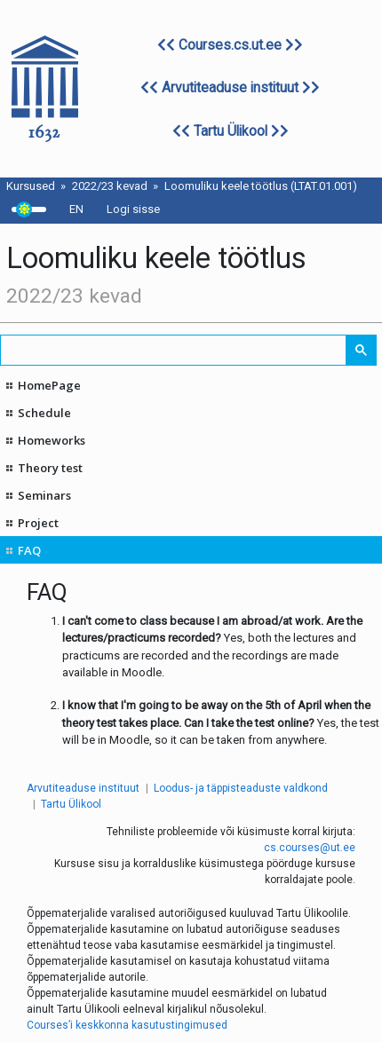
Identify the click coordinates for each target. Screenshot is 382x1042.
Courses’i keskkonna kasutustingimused (127, 1025)
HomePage (49, 385)
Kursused (30, 186)
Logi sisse (133, 209)
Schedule (44, 413)
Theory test (50, 468)
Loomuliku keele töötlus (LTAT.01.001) (260, 186)
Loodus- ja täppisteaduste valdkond (241, 788)
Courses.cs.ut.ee (230, 45)
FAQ (29, 550)
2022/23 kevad (109, 186)
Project (38, 523)
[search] (174, 350)
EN (76, 209)
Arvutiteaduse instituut (230, 88)
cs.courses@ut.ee (309, 847)
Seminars (44, 495)
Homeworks (51, 440)
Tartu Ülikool (230, 131)
